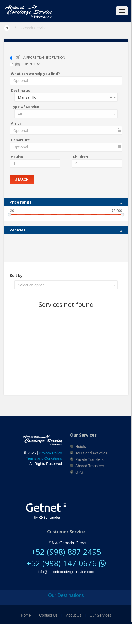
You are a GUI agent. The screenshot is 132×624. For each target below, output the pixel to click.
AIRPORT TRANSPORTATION (44, 57)
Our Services (100, 615)
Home (26, 615)
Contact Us (48, 615)
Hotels (80, 446)
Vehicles (66, 230)
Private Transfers (89, 459)
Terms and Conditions (44, 458)
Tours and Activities (91, 453)
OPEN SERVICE (33, 64)
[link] (48, 482)
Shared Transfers (89, 465)
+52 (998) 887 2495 (66, 551)
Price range (66, 202)
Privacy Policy (50, 453)
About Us (73, 615)
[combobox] (66, 97)
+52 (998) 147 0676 (66, 562)
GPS (79, 472)
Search (21, 179)
